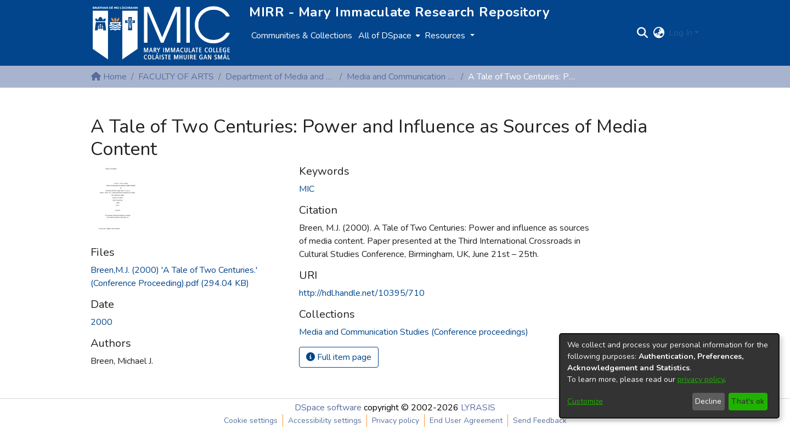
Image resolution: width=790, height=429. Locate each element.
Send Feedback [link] (540, 420)
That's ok (747, 401)
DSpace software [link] (328, 408)
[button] (642, 32)
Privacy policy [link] (395, 420)
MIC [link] (306, 189)
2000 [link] (101, 322)
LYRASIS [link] (478, 408)
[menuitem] (388, 36)
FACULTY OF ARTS (176, 77)
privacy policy (701, 379)
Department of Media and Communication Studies (280, 77)
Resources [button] (446, 36)
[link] (413, 332)
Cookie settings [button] (251, 420)
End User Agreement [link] (466, 420)
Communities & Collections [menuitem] (301, 36)
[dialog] (669, 376)
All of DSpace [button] (384, 36)
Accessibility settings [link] (325, 420)
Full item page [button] (338, 357)
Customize (585, 401)
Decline (708, 401)
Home (109, 77)
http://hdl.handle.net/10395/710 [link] (362, 293)
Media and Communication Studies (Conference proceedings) (401, 77)
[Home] (161, 32)
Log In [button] (682, 33)
